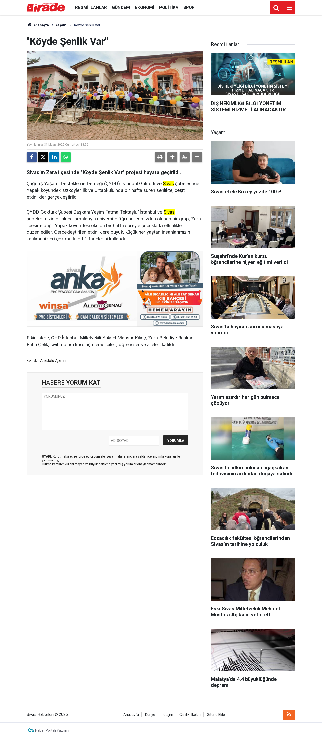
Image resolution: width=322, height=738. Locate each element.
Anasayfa (38, 25)
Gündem (121, 7)
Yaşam (60, 25)
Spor (189, 7)
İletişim (167, 715)
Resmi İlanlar (91, 7)
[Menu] (289, 7)
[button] (172, 157)
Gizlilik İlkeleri (190, 715)
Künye (150, 715)
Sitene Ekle (216, 715)
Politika (168, 7)
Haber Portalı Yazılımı (52, 730)
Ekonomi (144, 7)
